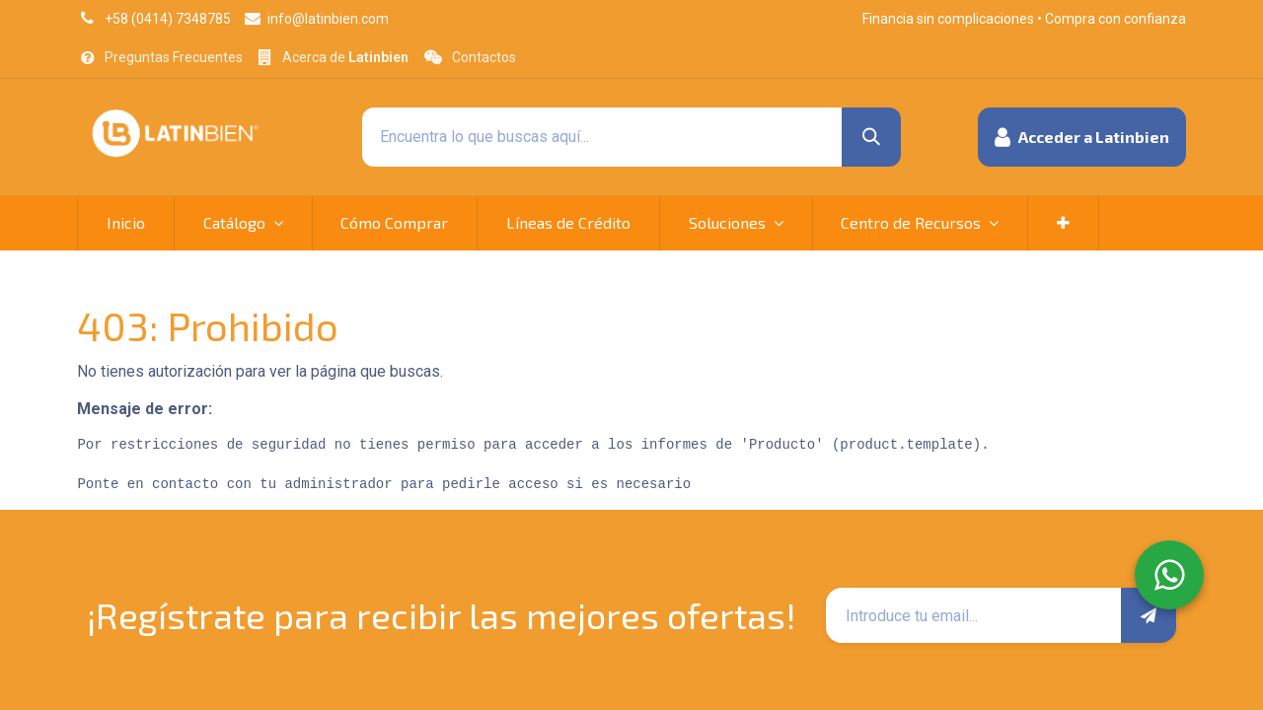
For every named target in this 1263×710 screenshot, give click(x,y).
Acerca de (345, 57)
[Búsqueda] (871, 137)
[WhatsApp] (1169, 574)
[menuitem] (126, 222)
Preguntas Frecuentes (174, 57)
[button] (1082, 137)
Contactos (484, 57)
